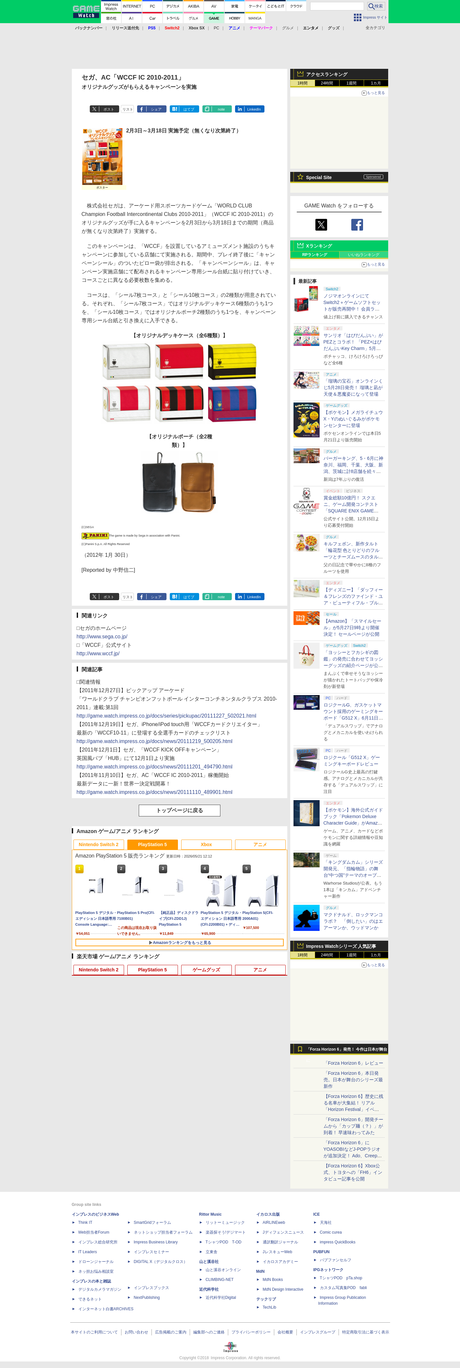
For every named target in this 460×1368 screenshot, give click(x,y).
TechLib (269, 1307)
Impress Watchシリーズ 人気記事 (341, 946)
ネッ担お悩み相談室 (96, 1271)
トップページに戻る (179, 810)
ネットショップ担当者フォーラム (163, 1232)
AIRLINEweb (274, 1222)
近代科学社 (209, 1289)
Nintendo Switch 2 (98, 844)
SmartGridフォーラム (152, 1222)
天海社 (326, 1222)
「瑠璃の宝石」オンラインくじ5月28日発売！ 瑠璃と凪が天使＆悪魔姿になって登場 (353, 387)
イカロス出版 (268, 1214)
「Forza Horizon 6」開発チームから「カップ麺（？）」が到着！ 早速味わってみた (354, 1126)
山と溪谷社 (209, 1261)
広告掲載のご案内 (170, 1332)
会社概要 (285, 1332)
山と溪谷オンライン (223, 1270)
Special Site (319, 177)
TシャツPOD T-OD (224, 1242)
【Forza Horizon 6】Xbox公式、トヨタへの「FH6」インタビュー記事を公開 (353, 1172)
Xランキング (319, 246)
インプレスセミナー (151, 1252)
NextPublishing (147, 1297)
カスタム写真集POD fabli (343, 1287)
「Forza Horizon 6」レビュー (354, 1063)
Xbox (206, 844)
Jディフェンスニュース (283, 1232)
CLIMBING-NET (220, 1279)
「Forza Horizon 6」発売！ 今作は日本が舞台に (347, 1051)
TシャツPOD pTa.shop (341, 1278)
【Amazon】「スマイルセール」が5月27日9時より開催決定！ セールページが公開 (352, 627)
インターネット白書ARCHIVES (106, 1309)
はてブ (188, 109)
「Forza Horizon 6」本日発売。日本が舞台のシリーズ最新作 (353, 1080)
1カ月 (376, 83)
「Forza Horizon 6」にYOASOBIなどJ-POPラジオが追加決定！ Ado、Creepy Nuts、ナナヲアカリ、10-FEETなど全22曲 (352, 1155)
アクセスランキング (326, 74)
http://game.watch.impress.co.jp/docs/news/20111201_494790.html (155, 766)
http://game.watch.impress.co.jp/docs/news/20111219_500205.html (155, 741)
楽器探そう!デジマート (226, 1232)
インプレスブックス (151, 1287)
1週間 (351, 83)
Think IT (85, 1222)
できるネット (90, 1299)
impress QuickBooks (338, 1242)
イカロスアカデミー (280, 1261)
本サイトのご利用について (94, 1332)
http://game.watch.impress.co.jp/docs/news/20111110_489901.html (155, 792)
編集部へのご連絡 (209, 1332)
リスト (127, 109)
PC (216, 28)
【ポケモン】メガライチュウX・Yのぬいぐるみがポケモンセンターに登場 (353, 419)
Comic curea (331, 1232)
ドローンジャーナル (96, 1261)
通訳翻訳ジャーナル (280, 1242)
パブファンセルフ (335, 1260)
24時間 (327, 83)
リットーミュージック (225, 1222)
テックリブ (266, 1299)
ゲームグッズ (206, 969)
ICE (316, 1214)
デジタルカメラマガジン (99, 1289)
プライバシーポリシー (251, 1332)
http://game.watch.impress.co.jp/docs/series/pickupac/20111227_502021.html (167, 716)
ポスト (108, 109)
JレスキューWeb (277, 1252)
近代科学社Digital (221, 1297)
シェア (156, 109)
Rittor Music (210, 1214)
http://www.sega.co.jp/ (102, 636)
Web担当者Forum (93, 1232)
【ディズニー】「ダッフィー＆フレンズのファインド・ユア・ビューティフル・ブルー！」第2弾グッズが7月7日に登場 (353, 602)
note (221, 109)
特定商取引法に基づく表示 (365, 1332)
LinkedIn (254, 109)
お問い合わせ (136, 1332)
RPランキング (314, 254)
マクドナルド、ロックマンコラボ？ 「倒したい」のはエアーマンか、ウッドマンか (353, 921)
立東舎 (211, 1252)
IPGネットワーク (328, 1270)
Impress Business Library (156, 1242)
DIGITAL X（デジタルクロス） (161, 1261)
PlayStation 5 (152, 844)
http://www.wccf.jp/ (98, 653)
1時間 (302, 83)
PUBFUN (321, 1252)
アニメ (260, 844)
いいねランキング (363, 254)
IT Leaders (87, 1252)
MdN (260, 1271)
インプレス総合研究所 (98, 1242)
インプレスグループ (317, 1332)
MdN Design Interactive (283, 1289)
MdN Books (273, 1279)
